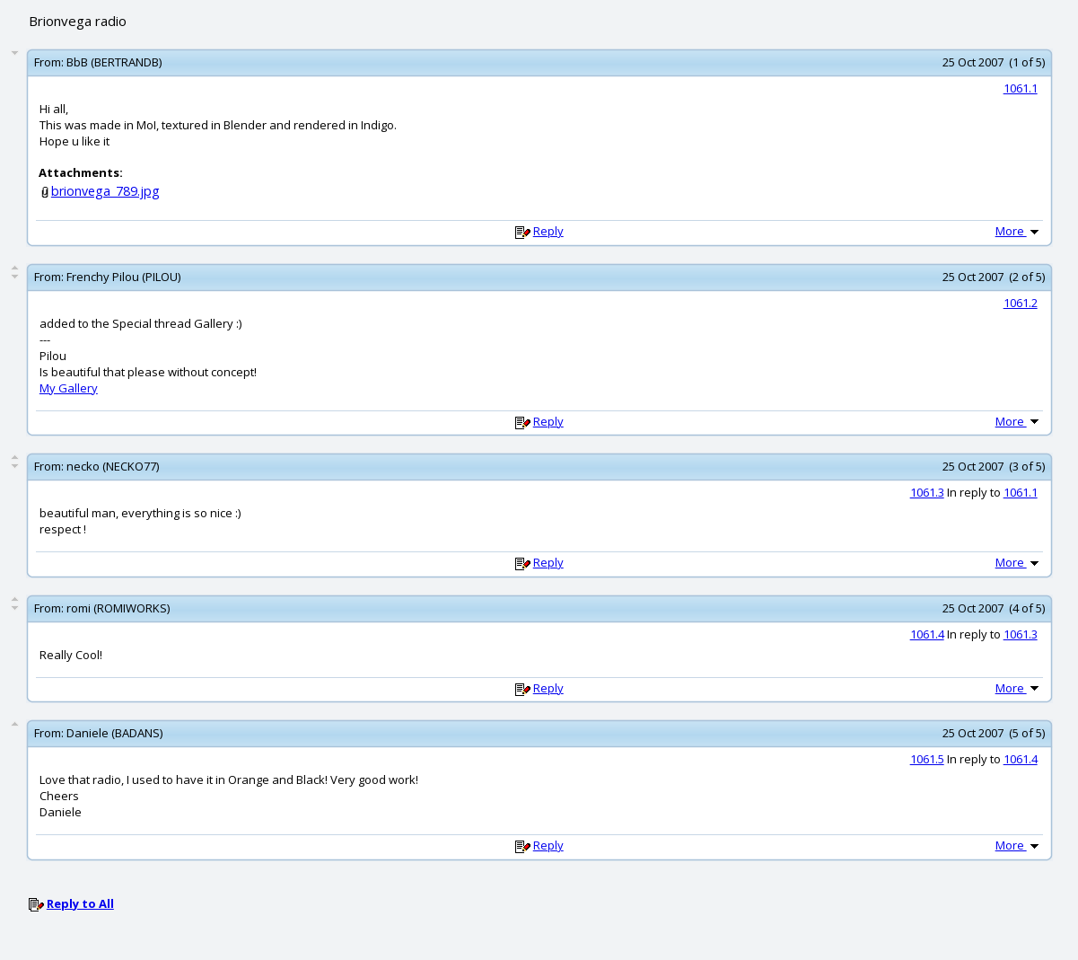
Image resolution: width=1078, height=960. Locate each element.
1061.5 (927, 759)
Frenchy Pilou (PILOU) (123, 277)
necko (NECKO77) (112, 466)
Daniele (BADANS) (114, 733)
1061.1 (1021, 88)
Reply (548, 231)
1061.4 (927, 634)
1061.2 (1021, 303)
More (1018, 231)
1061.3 (927, 492)
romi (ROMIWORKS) (118, 608)
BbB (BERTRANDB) (114, 62)
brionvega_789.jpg (105, 190)
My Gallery (68, 388)
